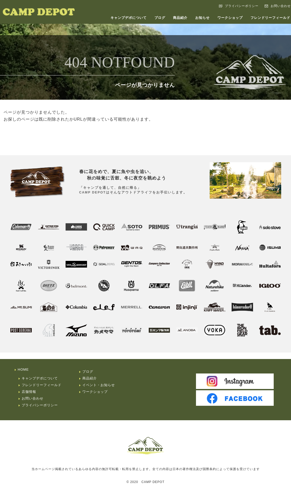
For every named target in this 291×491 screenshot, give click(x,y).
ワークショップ (230, 18)
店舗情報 (29, 392)
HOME (23, 369)
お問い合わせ (32, 398)
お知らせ (202, 18)
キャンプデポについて (129, 18)
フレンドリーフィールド (41, 385)
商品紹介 (180, 18)
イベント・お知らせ (98, 385)
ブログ (159, 18)
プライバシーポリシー (241, 5)
